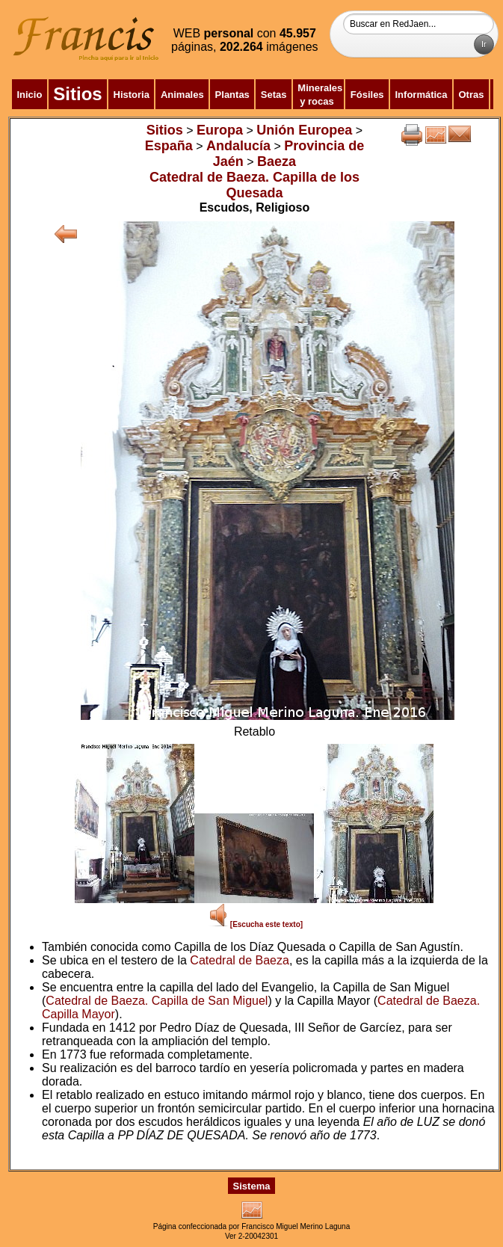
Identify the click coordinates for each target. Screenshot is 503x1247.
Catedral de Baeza (239, 960)
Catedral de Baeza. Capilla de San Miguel (157, 1000)
